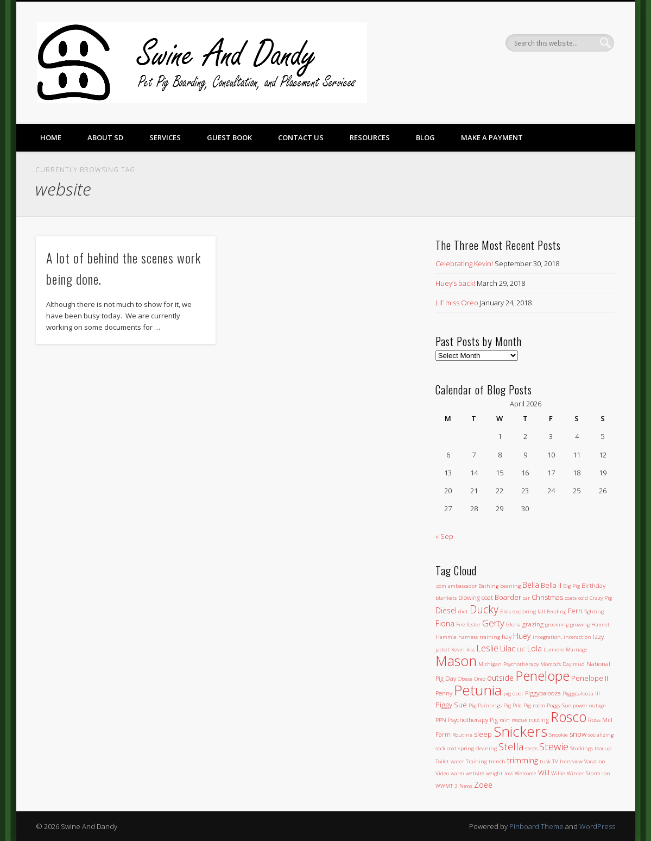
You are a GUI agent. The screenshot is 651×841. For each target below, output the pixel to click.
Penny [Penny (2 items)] (443, 692)
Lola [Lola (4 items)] (534, 648)
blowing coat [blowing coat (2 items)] (475, 597)
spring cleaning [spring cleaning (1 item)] (477, 748)
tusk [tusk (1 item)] (545, 761)
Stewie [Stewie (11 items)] (553, 746)
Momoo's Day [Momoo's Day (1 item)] (555, 664)
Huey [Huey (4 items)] (522, 636)
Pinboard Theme (536, 826)
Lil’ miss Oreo (456, 302)
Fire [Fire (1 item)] (460, 624)
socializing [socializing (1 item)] (601, 734)
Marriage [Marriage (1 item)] (576, 649)
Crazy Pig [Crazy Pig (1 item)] (601, 597)
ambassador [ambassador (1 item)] (462, 585)
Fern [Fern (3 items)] (575, 611)
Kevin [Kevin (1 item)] (458, 649)
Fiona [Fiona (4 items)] (444, 623)
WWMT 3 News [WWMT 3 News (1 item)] (453, 785)
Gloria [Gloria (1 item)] (513, 624)
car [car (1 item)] (526, 597)
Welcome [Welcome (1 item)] (525, 773)
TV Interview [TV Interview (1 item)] (567, 761)
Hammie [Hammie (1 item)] (446, 637)
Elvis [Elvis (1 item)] (505, 611)
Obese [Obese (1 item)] (465, 678)
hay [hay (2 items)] (506, 636)
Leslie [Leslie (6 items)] (487, 648)
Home (50, 137)
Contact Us (301, 137)
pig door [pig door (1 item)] (513, 693)
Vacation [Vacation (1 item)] (594, 761)
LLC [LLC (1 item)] (521, 649)
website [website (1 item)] (475, 773)
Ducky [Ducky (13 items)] (484, 609)
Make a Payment (492, 137)
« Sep (444, 536)
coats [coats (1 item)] (571, 597)
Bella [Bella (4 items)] (530, 585)
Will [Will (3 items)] (543, 772)
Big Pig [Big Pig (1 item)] (571, 585)
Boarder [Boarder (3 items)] (508, 597)
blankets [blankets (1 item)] (446, 597)
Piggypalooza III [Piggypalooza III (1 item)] (581, 693)
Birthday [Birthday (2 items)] (593, 585)
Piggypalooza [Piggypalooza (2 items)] (543, 692)
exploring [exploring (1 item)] (524, 611)
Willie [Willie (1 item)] (558, 773)
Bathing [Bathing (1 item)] (488, 585)
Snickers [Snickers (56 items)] (520, 731)
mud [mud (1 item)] (579, 664)
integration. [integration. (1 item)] (547, 637)
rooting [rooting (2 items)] (539, 719)
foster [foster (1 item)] (474, 624)
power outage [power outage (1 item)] (589, 705)
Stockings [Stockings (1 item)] (581, 748)
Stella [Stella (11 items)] (510, 746)
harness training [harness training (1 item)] (479, 637)
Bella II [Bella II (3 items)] (551, 585)
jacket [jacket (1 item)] (442, 649)
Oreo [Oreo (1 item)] (479, 678)
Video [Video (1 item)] (442, 773)
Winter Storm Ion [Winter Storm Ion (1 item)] (588, 773)
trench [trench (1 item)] (497, 761)
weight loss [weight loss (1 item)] (499, 773)
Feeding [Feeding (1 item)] (556, 611)
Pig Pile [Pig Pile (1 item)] (512, 705)
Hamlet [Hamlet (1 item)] (600, 624)
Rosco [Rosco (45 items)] (568, 716)
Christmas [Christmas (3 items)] (547, 597)
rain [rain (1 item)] (505, 720)
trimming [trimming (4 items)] (522, 760)
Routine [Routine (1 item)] (462, 734)
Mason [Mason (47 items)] (456, 660)
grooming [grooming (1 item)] (556, 624)
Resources (370, 137)
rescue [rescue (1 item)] (519, 720)
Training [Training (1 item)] (476, 761)
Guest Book (229, 137)
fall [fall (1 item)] (541, 611)
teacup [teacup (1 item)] (603, 748)
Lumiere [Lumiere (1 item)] (553, 649)
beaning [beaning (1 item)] (510, 585)
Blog (425, 137)
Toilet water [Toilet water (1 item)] (449, 761)
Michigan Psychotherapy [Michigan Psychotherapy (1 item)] (508, 664)
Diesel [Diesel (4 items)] (446, 610)
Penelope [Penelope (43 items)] (542, 676)
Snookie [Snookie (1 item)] (558, 734)
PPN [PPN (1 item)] (440, 720)
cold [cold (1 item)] (583, 597)
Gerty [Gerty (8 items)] (493, 623)
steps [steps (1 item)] (531, 748)
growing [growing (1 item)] (580, 624)
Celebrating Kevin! (464, 263)
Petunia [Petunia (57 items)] (478, 690)
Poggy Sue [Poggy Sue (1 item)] (559, 705)
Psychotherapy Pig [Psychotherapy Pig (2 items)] (473, 719)
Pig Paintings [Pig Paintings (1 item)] (485, 705)
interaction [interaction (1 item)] (577, 637)
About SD (105, 137)
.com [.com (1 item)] (440, 585)
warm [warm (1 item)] (457, 773)
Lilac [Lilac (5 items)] (507, 648)
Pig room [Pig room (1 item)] (534, 705)
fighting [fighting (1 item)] (594, 611)
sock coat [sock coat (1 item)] (446, 748)
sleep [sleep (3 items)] (483, 734)
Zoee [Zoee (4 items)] (483, 785)
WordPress (597, 826)
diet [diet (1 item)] (463, 611)
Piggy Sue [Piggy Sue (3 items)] (451, 705)
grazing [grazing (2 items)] (532, 623)
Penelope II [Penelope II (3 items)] (589, 678)
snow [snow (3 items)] (578, 734)
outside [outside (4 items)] (500, 678)
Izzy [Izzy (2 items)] (598, 636)
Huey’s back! (455, 283)
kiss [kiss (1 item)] (470, 649)
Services (165, 137)
